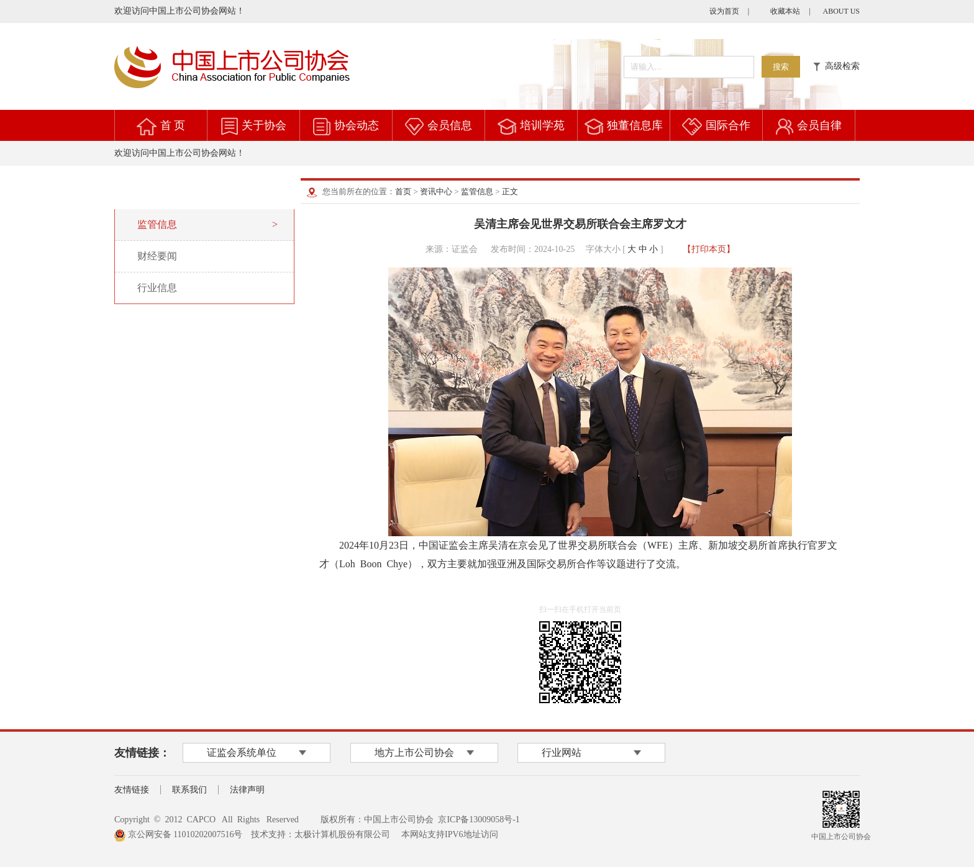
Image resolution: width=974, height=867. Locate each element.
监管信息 (477, 191)
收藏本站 (785, 11)
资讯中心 (436, 191)
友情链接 (131, 789)
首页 (403, 191)
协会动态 (356, 125)
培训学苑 (542, 125)
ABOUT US (841, 11)
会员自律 (819, 125)
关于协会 (264, 125)
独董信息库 (635, 125)
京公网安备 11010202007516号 (178, 834)
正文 (510, 191)
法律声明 (247, 789)
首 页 (173, 125)
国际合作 (728, 125)
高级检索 (836, 66)
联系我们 (189, 789)
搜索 (781, 66)
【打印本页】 (709, 249)
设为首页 (724, 11)
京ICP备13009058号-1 (478, 819)
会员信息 (449, 125)
